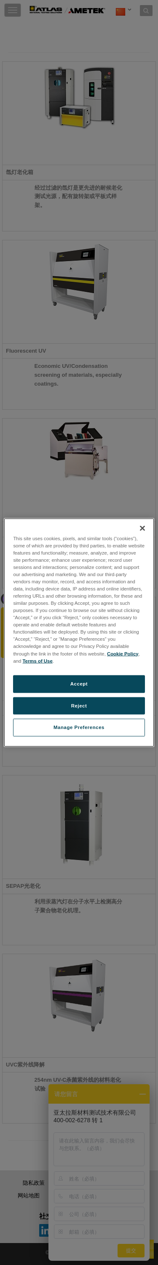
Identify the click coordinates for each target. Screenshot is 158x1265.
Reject (79, 705)
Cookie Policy (123, 653)
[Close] (142, 528)
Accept (79, 683)
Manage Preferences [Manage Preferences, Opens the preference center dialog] (79, 727)
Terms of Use (38, 660)
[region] (79, 632)
